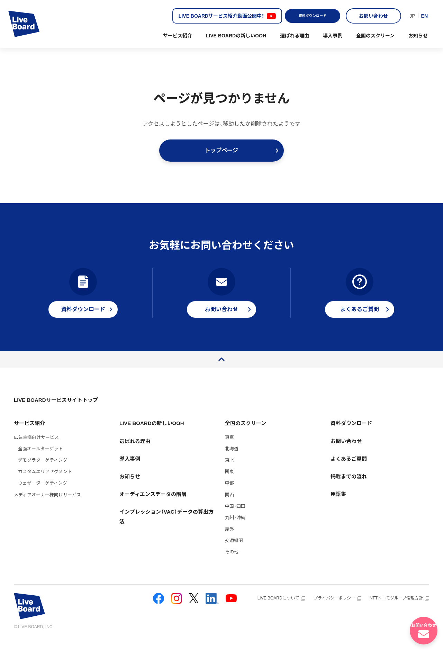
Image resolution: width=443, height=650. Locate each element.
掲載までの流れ (349, 487)
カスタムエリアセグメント (45, 482)
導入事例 (332, 35)
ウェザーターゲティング (42, 494)
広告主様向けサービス (36, 448)
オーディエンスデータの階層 (153, 505)
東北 (229, 471)
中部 (229, 494)
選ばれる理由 (294, 35)
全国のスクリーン (375, 35)
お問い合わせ (373, 16)
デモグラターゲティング (42, 471)
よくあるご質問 (349, 470)
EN (424, 16)
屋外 (229, 540)
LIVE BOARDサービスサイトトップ (56, 411)
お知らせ (418, 35)
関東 (229, 482)
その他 (231, 563)
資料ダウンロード (312, 16)
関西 (229, 505)
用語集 (338, 505)
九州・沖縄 (235, 528)
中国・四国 (235, 517)
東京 (229, 448)
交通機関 (234, 551)
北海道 (231, 459)
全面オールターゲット (40, 459)
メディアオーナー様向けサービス (47, 505)
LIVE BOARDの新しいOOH (236, 35)
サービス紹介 (177, 35)
